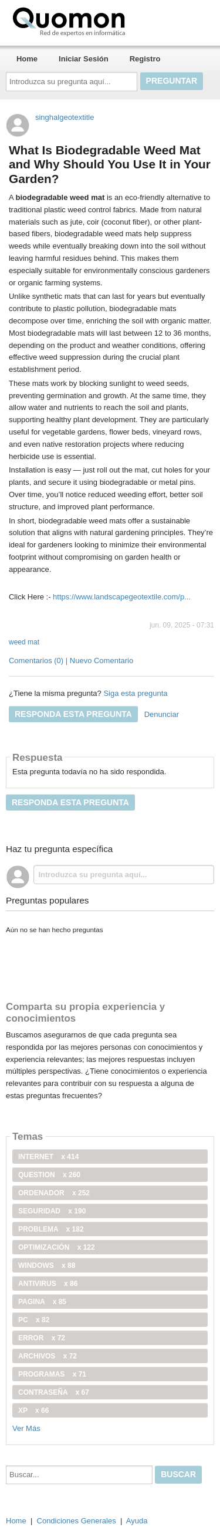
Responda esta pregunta (73, 714)
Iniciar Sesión (84, 58)
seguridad (52, 1211)
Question (49, 1175)
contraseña (53, 1392)
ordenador (54, 1193)
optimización (56, 1247)
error (41, 1338)
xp (33, 1410)
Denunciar (161, 714)
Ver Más (26, 1428)
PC (33, 1320)
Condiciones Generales (76, 1520)
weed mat (24, 642)
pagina (42, 1302)
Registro (145, 58)
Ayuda (137, 1520)
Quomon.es (106, 20)
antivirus (47, 1284)
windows (46, 1265)
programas (52, 1374)
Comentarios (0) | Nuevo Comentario (71, 660)
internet (48, 1157)
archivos (47, 1356)
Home (27, 58)
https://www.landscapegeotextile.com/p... (122, 596)
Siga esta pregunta (135, 693)
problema (51, 1229)
